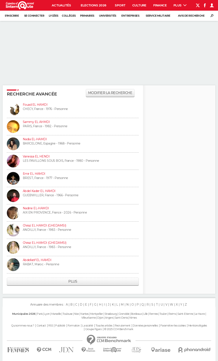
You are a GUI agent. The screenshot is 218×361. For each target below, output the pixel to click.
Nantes (84, 313)
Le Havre (200, 313)
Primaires (87, 15)
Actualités (61, 5)
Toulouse (68, 313)
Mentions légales (197, 325)
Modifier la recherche (110, 93)
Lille (145, 313)
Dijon (100, 317)
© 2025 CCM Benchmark (118, 329)
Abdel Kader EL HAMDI (39, 191)
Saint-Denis (121, 317)
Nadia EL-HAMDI (35, 139)
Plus (180, 5)
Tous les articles (104, 325)
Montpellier (96, 313)
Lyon (47, 313)
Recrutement (123, 325)
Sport (120, 5)
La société (87, 325)
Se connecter (34, 15)
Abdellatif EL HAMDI (37, 260)
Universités (107, 15)
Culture (139, 5)
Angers (109, 317)
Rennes (153, 313)
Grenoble (124, 313)
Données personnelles (145, 325)
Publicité (60, 325)
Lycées (53, 15)
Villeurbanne (88, 317)
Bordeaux (136, 313)
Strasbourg (111, 313)
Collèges (69, 15)
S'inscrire (12, 15)
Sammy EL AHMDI (36, 122)
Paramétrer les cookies (173, 325)
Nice (76, 313)
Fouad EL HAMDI (35, 105)
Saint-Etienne (185, 313)
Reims (172, 313)
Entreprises (130, 15)
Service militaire (158, 15)
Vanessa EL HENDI (36, 156)
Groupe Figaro (93, 329)
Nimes (133, 317)
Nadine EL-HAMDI (36, 208)
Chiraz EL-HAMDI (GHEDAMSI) (44, 243)
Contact (41, 325)
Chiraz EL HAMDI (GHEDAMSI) (44, 225)
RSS (50, 325)
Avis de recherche (191, 15)
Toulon (163, 313)
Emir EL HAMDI (34, 174)
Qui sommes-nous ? (22, 325)
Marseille (56, 313)
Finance (159, 5)
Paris (39, 313)
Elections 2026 (93, 5)
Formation (74, 325)
